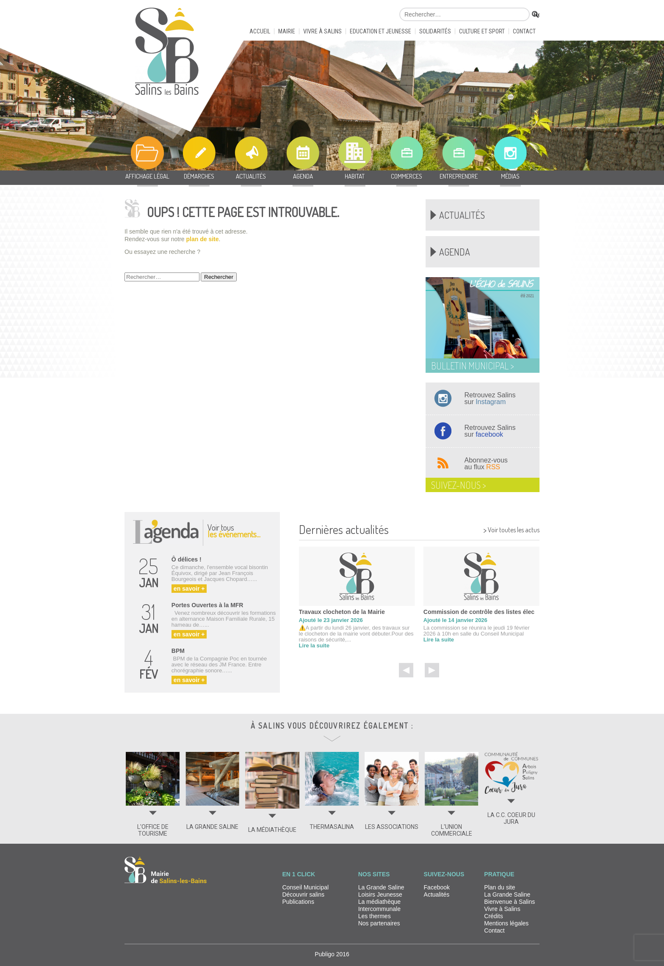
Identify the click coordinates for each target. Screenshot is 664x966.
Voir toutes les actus (511, 528)
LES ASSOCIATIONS (391, 826)
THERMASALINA (332, 826)
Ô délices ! (187, 559)
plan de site (202, 239)
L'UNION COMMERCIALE (451, 830)
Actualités (462, 215)
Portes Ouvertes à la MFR (207, 605)
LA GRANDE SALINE (212, 826)
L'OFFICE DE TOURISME (153, 830)
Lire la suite (314, 645)
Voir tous (234, 530)
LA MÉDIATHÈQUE (272, 829)
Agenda (454, 252)
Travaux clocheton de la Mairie (342, 611)
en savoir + (189, 588)
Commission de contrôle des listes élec (478, 611)
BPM (178, 650)
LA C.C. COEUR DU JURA (511, 818)
